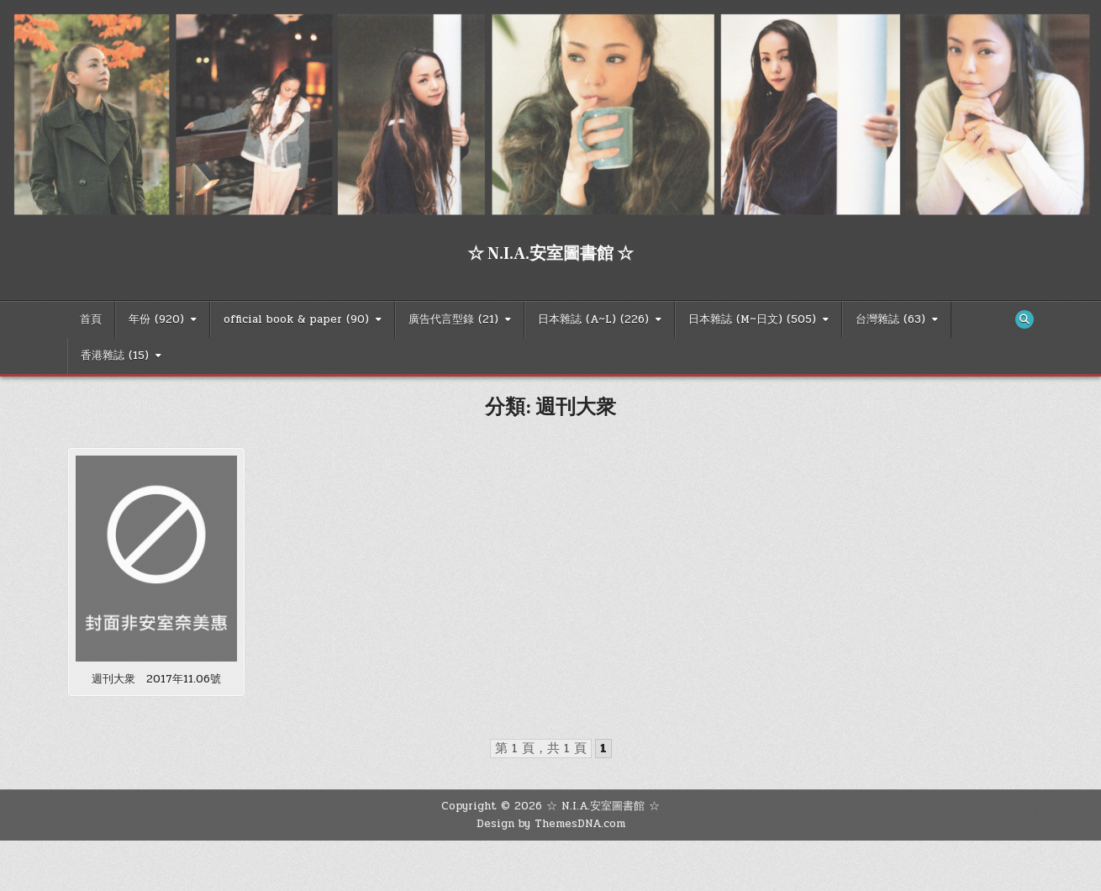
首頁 (91, 319)
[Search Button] (1024, 319)
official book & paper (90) (296, 319)
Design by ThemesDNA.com (551, 823)
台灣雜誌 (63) (890, 319)
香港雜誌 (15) (115, 355)
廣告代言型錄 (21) (453, 319)
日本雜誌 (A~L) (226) (593, 319)
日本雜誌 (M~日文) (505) (752, 319)
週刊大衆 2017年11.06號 (156, 679)
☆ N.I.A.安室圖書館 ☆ (550, 254)
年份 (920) (156, 319)
